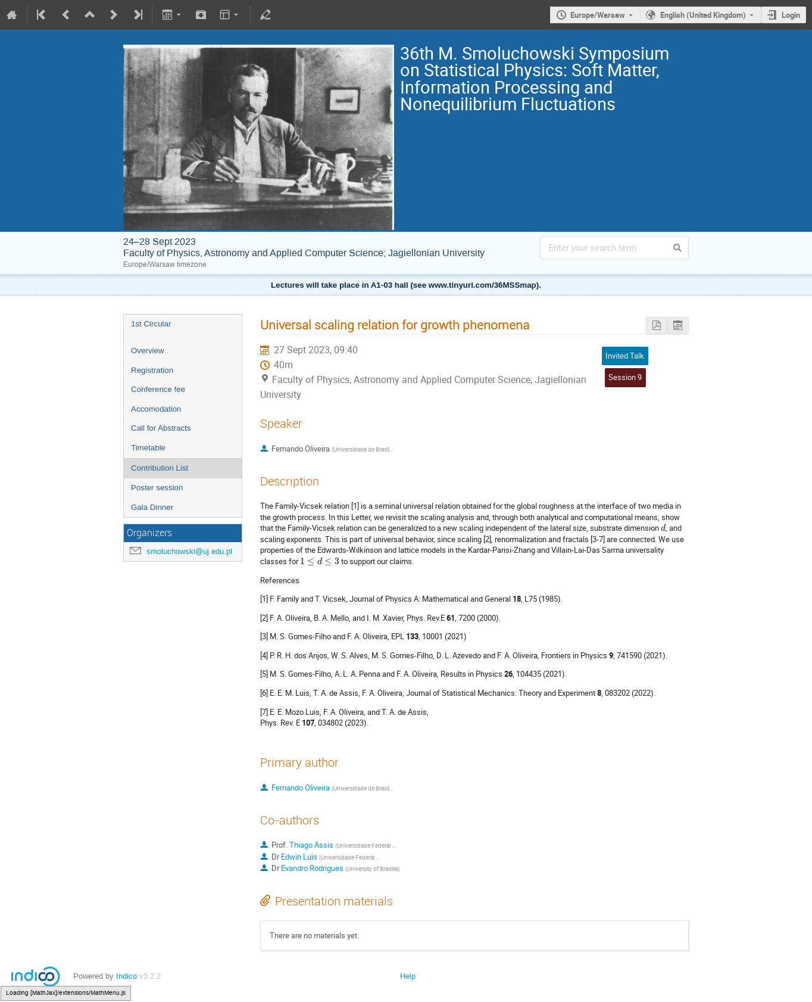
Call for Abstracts (161, 428)
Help (408, 976)
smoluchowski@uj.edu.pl (189, 551)
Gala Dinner (152, 507)
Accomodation (156, 408)
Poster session (157, 487)
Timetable (148, 447)
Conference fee (158, 389)
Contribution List (159, 467)
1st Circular (151, 323)
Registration (152, 370)
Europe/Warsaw (597, 15)
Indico (126, 976)
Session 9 (625, 377)
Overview (147, 350)
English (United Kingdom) (703, 15)
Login (791, 15)
